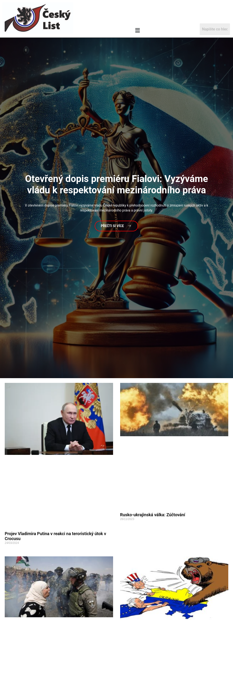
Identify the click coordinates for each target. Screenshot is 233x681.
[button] (137, 30)
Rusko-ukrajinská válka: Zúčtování (152, 514)
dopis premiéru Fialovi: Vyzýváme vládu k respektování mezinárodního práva (116, 184)
